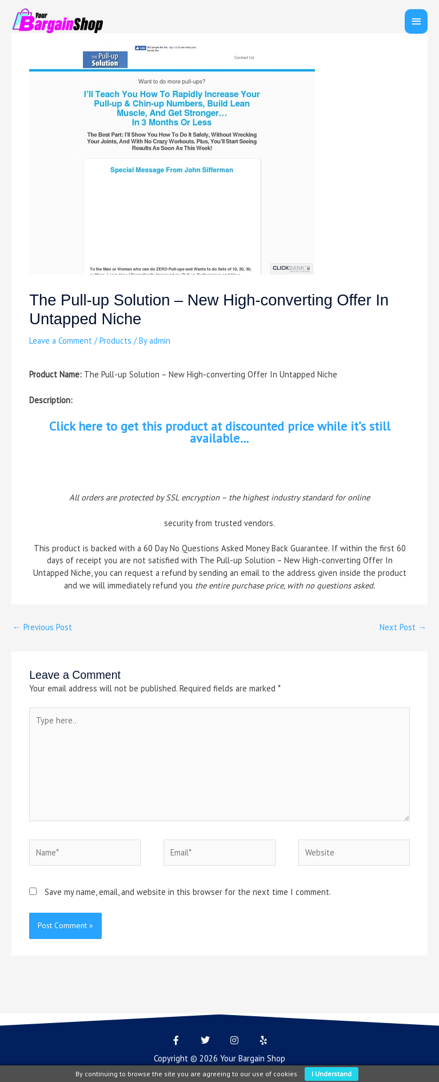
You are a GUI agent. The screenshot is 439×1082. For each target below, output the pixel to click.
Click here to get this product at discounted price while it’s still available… (219, 432)
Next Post (403, 627)
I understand (332, 1073)
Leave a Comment (60, 340)
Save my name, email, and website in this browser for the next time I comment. (188, 891)
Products (115, 340)
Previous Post (42, 627)
